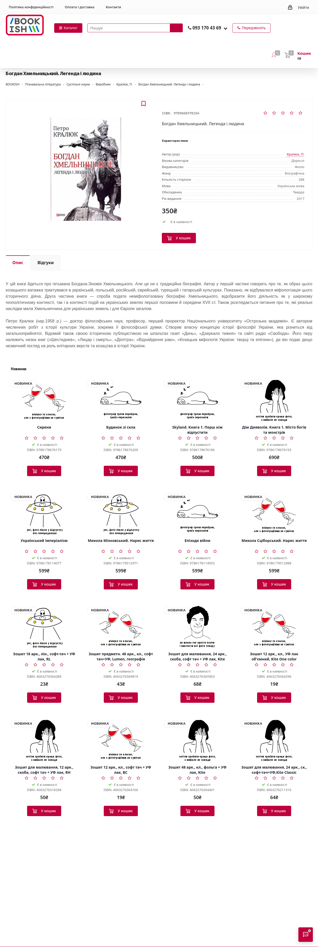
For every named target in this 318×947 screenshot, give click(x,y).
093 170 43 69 (207, 28)
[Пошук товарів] (135, 27)
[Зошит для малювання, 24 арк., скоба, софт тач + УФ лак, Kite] (197, 627)
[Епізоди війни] (197, 513)
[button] (225, 28)
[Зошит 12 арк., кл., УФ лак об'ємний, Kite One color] (274, 627)
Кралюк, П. (295, 154)
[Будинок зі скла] (121, 400)
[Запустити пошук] (176, 27)
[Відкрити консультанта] (305, 934)
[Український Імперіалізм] (44, 513)
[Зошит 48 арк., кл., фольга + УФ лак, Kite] (197, 740)
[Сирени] (44, 400)
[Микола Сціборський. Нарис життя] (274, 513)
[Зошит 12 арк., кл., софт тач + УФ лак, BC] (121, 740)
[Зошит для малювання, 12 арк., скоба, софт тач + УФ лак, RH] (44, 740)
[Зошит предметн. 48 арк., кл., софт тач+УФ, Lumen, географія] (121, 627)
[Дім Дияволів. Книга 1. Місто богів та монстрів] (274, 400)
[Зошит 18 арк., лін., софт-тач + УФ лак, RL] (44, 627)
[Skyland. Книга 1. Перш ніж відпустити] (197, 400)
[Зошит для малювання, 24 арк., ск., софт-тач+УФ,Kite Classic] (274, 740)
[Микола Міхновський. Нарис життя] (121, 513)
